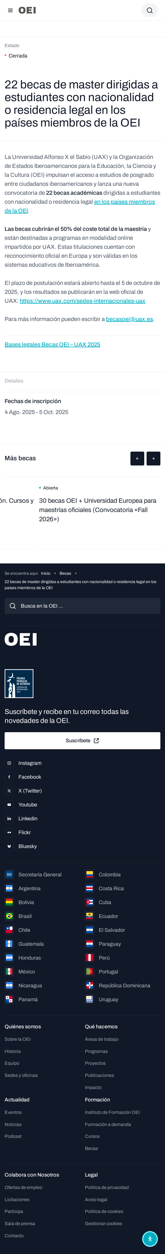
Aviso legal (96, 1199)
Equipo (12, 1063)
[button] (137, 458)
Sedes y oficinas (21, 1075)
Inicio (45, 573)
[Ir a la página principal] (27, 10)
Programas (96, 1051)
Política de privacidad (107, 1187)
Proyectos (95, 1063)
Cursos (92, 1136)
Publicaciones (99, 1075)
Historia (13, 1051)
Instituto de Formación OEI (112, 1112)
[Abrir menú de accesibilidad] (150, 1239)
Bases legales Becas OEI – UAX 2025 (52, 344)
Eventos (13, 1112)
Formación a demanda (108, 1124)
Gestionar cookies (103, 1223)
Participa (14, 1211)
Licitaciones (17, 1199)
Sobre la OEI (18, 1039)
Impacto (93, 1087)
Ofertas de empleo (23, 1187)
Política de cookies (104, 1211)
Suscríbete (83, 740)
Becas (65, 573)
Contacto (14, 1235)
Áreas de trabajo (101, 1039)
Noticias (13, 1124)
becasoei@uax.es (129, 319)
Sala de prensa (20, 1223)
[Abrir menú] (10, 10)
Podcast (13, 1136)
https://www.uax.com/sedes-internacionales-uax (82, 301)
